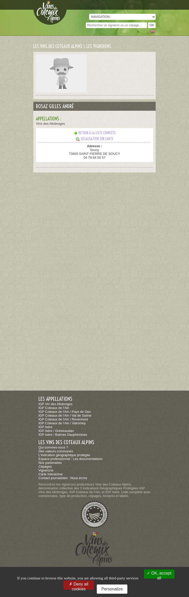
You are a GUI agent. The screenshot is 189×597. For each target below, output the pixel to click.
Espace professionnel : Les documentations (70, 459)
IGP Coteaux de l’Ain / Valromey (62, 423)
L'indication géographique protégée (64, 455)
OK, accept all (159, 575)
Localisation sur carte (94, 138)
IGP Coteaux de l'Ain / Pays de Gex (64, 412)
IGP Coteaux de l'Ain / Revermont (63, 419)
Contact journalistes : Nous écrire (62, 478)
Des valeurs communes (55, 451)
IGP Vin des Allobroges (55, 404)
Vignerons (45, 470)
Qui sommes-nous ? (53, 447)
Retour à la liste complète (95, 133)
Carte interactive (50, 474)
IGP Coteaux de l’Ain (53, 408)
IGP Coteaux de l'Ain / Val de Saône (64, 415)
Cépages (45, 466)
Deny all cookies (78, 586)
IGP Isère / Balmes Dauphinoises (62, 435)
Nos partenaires (50, 463)
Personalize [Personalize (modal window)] (112, 589)
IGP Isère (45, 427)
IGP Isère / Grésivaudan (56, 431)
